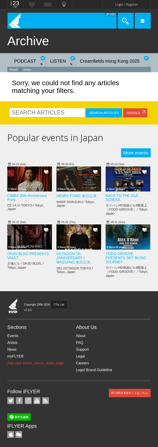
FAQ (79, 343)
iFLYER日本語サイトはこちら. (129, 393)
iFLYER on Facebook (19, 400)
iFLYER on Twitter (10, 400)
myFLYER (15, 356)
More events (135, 152)
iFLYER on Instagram (28, 400)
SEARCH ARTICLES (104, 113)
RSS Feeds (45, 400)
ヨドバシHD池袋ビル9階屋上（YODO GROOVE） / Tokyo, (127, 209)
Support (82, 349)
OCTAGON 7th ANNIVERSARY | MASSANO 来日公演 (73, 258)
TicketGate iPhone (18, 434)
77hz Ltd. (59, 304)
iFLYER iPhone (10, 434)
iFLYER (13, 306)
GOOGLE (133, 113)
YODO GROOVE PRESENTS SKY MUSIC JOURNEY (126, 258)
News (11, 349)
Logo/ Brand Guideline (94, 370)
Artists (12, 343)
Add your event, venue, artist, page (35, 363)
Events (12, 336)
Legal (80, 356)
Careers (82, 363)
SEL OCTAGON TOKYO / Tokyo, (74, 270)
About (81, 336)
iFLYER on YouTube (36, 400)
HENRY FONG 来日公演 (76, 196)
